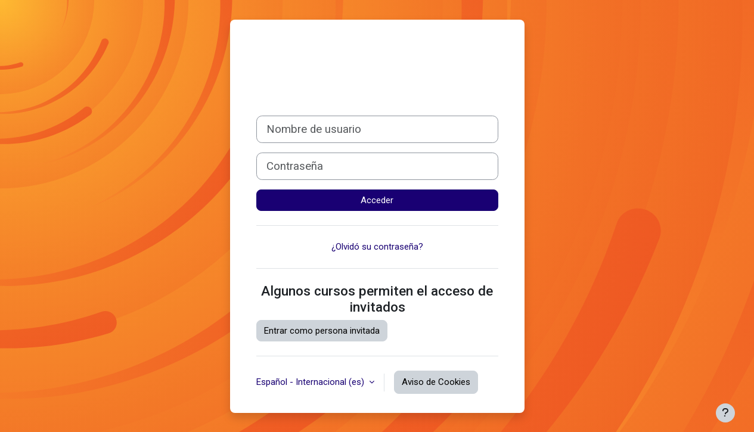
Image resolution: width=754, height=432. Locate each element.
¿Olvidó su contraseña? (377, 246)
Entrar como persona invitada (322, 330)
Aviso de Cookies (436, 382)
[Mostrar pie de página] (725, 412)
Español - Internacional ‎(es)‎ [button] (311, 382)
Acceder (377, 200)
